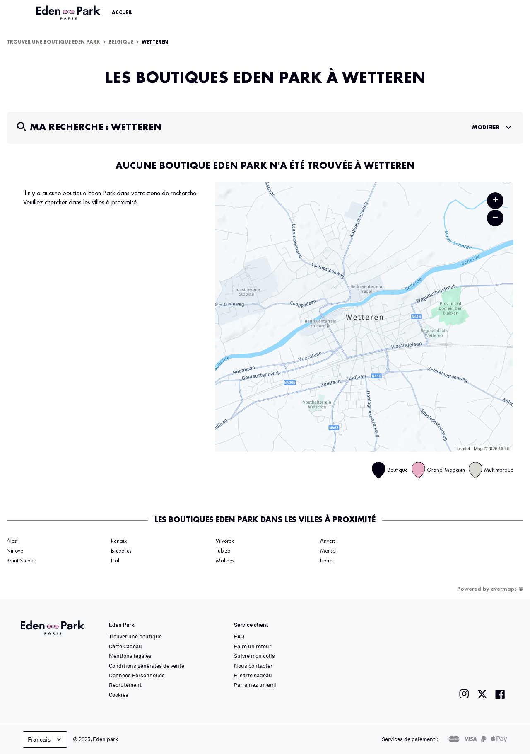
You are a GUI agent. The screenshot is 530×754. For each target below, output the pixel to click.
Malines (225, 561)
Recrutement (125, 684)
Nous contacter (253, 665)
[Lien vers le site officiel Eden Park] (69, 12)
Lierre (326, 561)
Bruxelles (121, 551)
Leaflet (463, 448)
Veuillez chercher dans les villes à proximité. (80, 202)
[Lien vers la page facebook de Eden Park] (500, 694)
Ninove (15, 551)
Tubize (223, 551)
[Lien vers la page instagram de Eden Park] (464, 694)
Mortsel (328, 551)
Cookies (118, 694)
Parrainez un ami (255, 684)
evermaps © (507, 589)
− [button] (495, 218)
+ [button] (495, 200)
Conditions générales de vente (146, 665)
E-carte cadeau (253, 675)
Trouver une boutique (135, 636)
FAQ (239, 636)
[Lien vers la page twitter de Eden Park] (482, 694)
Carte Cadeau (125, 646)
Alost (12, 541)
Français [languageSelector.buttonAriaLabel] (45, 739)
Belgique (120, 42)
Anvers (327, 541)
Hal (115, 561)
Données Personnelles (137, 675)
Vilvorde (225, 541)
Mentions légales (130, 655)
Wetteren (155, 42)
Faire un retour (252, 646)
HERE (505, 448)
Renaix (119, 541)
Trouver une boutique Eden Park (53, 42)
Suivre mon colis (254, 655)
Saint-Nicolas (21, 561)
